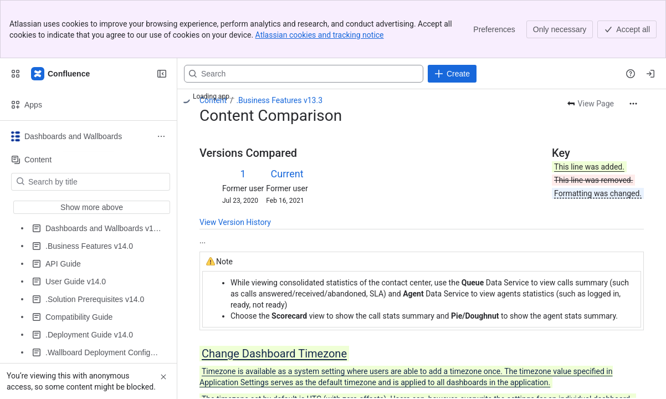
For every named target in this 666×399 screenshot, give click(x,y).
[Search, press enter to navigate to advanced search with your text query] (303, 74)
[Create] (452, 74)
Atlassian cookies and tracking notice (319, 34)
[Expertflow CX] (61, 74)
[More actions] (633, 103)
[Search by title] (97, 182)
